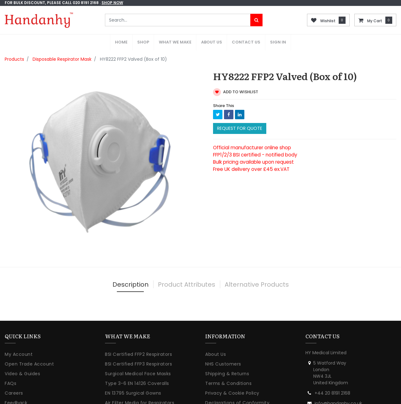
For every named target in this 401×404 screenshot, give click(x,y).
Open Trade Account (29, 348)
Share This (223, 90)
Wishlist (328, 20)
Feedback (16, 387)
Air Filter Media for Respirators (139, 387)
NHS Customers (223, 348)
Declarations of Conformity (237, 387)
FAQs (10, 368)
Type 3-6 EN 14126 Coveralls (137, 368)
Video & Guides (22, 358)
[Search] (256, 20)
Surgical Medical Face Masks (138, 358)
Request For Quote (239, 113)
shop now (112, 2)
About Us (215, 338)
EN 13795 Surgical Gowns (133, 377)
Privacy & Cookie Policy (232, 377)
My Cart (374, 20)
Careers (14, 377)
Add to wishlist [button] (235, 76)
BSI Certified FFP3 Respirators (138, 348)
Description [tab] (130, 268)
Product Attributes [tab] (186, 268)
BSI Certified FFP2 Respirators (138, 338)
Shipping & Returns (227, 358)
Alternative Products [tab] (257, 268)
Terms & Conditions (228, 368)
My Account (19, 338)
